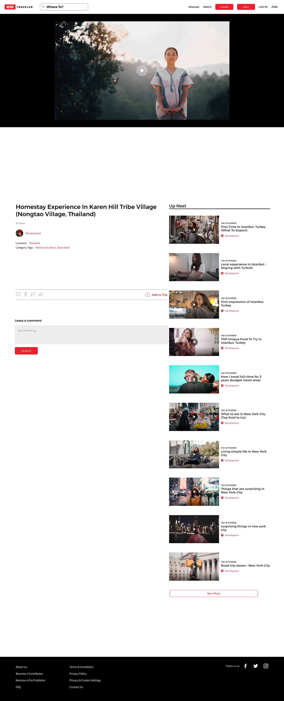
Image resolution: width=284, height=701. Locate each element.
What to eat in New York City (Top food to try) (243, 415)
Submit (26, 351)
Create (224, 6)
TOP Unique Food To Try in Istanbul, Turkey (241, 341)
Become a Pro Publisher (30, 680)
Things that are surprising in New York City (242, 490)
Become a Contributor (29, 674)
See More (214, 593)
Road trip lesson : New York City (245, 565)
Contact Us (76, 687)
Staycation (63, 247)
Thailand (34, 243)
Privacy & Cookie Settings (85, 680)
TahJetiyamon (33, 233)
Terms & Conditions (81, 667)
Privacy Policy (78, 674)
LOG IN (263, 7)
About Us (21, 667)
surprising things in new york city (243, 528)
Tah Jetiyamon (228, 223)
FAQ (18, 687)
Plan (246, 6)
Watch (207, 7)
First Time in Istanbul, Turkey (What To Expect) (243, 228)
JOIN (274, 7)
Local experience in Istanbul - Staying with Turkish (243, 266)
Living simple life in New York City (243, 453)
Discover (193, 7)
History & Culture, (46, 247)
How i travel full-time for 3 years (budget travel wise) (241, 378)
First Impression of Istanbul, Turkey (242, 303)
